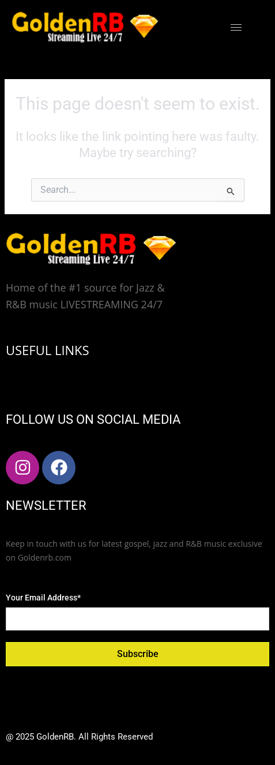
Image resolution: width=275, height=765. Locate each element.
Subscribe (138, 653)
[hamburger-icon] (236, 27)
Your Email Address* (43, 597)
